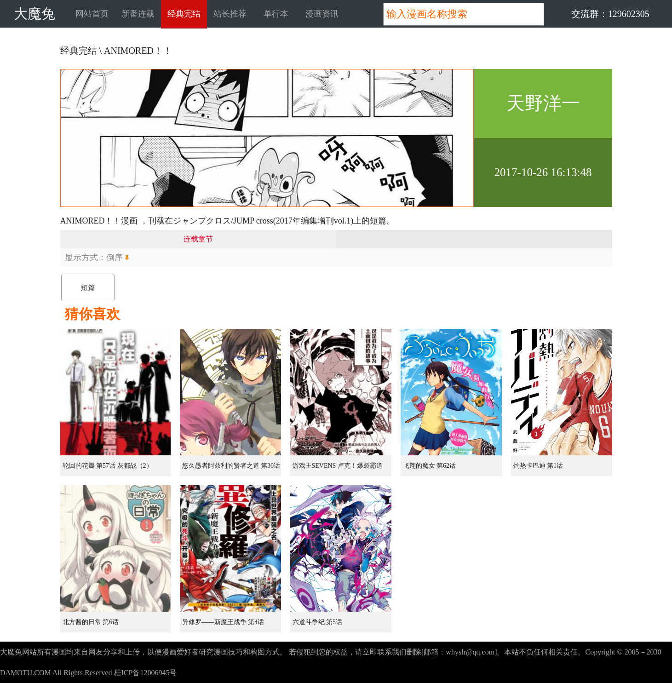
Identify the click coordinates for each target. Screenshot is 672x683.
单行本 (276, 13)
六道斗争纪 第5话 (318, 622)
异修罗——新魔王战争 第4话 (223, 622)
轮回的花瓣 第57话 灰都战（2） (108, 465)
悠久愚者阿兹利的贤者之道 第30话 (231, 465)
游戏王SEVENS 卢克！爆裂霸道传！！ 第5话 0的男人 (338, 469)
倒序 (114, 257)
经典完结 (184, 13)
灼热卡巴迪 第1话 (538, 465)
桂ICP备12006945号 (145, 673)
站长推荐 (230, 13)
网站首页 (92, 13)
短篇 (87, 288)
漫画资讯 (322, 13)
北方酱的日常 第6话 (91, 622)
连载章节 (198, 239)
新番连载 (138, 13)
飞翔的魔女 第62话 (429, 465)
